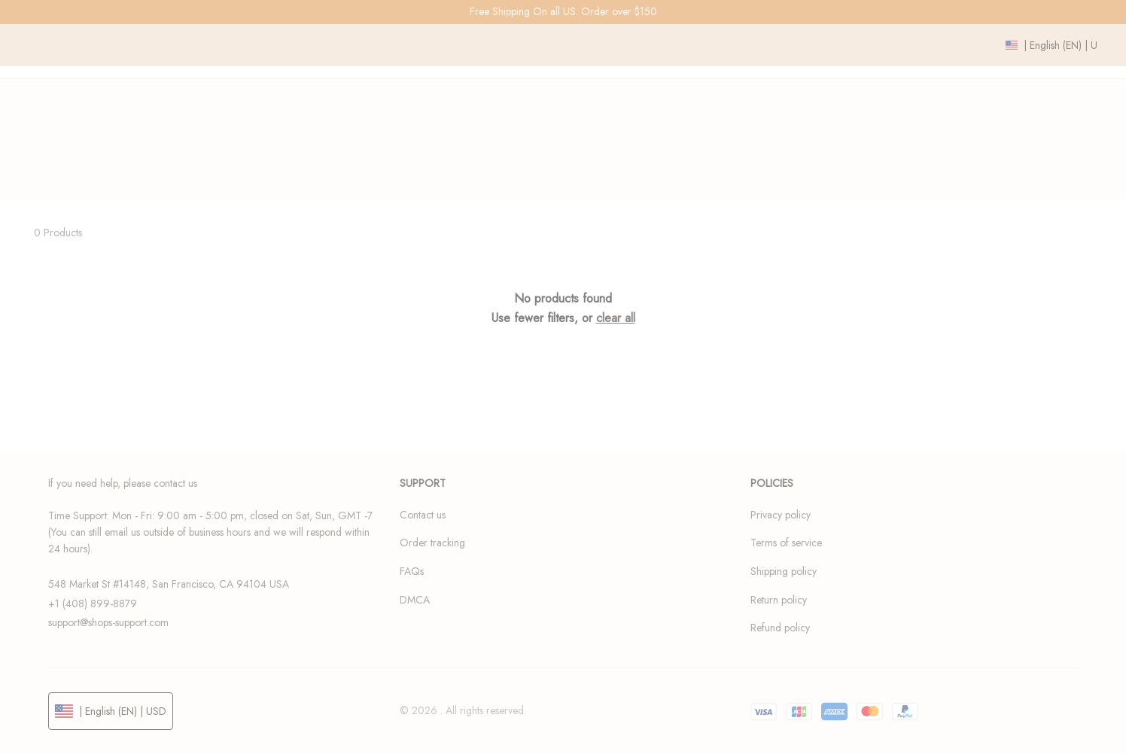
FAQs (412, 571)
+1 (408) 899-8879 (92, 603)
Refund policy (780, 627)
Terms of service (786, 542)
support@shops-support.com (108, 622)
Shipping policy (783, 571)
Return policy (778, 599)
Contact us (423, 514)
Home (554, 184)
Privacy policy (780, 514)
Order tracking (432, 542)
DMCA (415, 599)
